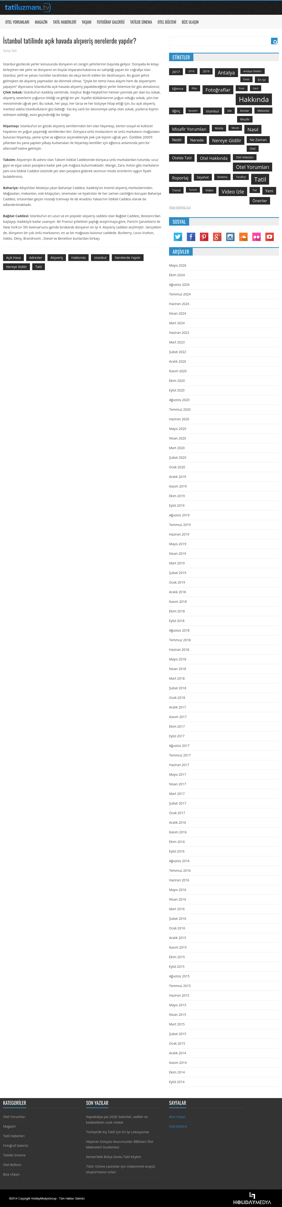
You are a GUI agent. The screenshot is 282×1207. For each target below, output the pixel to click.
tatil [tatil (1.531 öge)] (260, 179)
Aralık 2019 (177, 476)
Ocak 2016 (177, 928)
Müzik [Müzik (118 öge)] (235, 128)
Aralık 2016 (177, 822)
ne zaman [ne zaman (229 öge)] (258, 139)
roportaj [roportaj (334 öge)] (180, 178)
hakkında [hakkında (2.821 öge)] (254, 99)
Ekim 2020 (177, 380)
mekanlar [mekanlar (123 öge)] (263, 110)
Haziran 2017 (179, 765)
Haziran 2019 (179, 534)
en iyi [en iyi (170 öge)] (262, 80)
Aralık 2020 (177, 361)
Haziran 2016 (179, 880)
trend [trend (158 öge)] (176, 190)
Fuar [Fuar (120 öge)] (241, 88)
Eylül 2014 (176, 1082)
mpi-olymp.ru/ (180, 207)
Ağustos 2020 (179, 400)
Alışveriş (57, 257)
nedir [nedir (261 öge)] (177, 139)
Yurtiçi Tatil (10, 50)
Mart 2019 (177, 563)
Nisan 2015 (177, 1014)
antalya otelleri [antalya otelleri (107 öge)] (252, 71)
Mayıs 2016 (177, 889)
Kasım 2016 (178, 832)
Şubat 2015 (177, 1034)
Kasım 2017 (178, 717)
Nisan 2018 (177, 669)
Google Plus (217, 237)
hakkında (78, 257)
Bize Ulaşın (190, 22)
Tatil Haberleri (64, 22)
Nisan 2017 (177, 784)
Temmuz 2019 (180, 524)
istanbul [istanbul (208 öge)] (212, 111)
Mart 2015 (177, 1024)
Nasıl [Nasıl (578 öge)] (252, 129)
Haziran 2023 (179, 332)
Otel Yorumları (17, 22)
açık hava (13, 257)
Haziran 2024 (179, 304)
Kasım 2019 (178, 486)
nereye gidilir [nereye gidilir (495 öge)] (226, 140)
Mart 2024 (177, 323)
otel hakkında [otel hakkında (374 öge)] (214, 158)
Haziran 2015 (179, 995)
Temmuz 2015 (180, 985)
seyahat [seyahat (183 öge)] (203, 177)
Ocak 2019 (177, 582)
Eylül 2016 (176, 851)
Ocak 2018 (177, 697)
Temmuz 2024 (180, 294)
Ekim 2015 (177, 957)
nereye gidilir (16, 266)
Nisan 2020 (177, 438)
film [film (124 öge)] (194, 88)
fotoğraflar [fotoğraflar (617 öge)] (218, 89)
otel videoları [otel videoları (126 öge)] (244, 157)
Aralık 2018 (177, 592)
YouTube (269, 237)
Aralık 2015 (177, 937)
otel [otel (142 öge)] (253, 149)
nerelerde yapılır (128, 257)
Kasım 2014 (178, 1062)
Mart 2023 (177, 342)
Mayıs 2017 (177, 774)
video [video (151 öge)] (209, 190)
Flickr (256, 237)
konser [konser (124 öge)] (244, 110)
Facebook (191, 237)
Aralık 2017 (177, 707)
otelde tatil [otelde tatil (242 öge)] (182, 157)
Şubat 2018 (177, 688)
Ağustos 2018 (179, 630)
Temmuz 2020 (180, 409)
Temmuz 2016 (180, 870)
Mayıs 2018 (177, 659)
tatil (38, 266)
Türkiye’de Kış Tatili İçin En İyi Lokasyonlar (117, 1132)
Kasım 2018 (178, 601)
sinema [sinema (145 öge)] (222, 177)
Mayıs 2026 (177, 265)
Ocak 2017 (177, 813)
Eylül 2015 (176, 966)
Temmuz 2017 (180, 755)
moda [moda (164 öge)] (219, 128)
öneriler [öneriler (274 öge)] (260, 200)
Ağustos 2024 (179, 284)
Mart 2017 (177, 793)
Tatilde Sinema (141, 22)
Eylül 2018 (176, 620)
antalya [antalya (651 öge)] (226, 72)
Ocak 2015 (177, 1043)
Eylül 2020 (176, 390)
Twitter (178, 237)
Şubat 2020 (177, 457)
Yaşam (86, 22)
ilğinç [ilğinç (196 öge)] (176, 111)
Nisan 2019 (177, 553)
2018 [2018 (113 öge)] (191, 71)
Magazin (41, 22)
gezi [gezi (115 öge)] (255, 88)
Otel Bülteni (167, 22)
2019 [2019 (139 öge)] (206, 71)
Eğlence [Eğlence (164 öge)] (177, 88)
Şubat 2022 (177, 352)
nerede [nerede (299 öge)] (197, 140)
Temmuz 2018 (180, 640)
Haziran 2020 (179, 419)
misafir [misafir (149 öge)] (245, 119)
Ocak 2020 (177, 467)
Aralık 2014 (177, 1053)
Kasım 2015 (178, 947)
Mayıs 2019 (177, 544)
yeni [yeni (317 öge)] (269, 191)
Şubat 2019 (177, 572)
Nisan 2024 (177, 313)
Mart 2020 (177, 448)
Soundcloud (243, 237)
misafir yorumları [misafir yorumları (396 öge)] (189, 129)
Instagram (230, 237)
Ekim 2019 (177, 496)
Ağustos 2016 (179, 861)
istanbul (100, 257)
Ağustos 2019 (179, 515)
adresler (35, 257)
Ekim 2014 (177, 1072)
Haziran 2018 (179, 649)
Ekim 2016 (177, 841)
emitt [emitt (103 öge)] (246, 79)
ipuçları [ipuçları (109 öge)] (193, 110)
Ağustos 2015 (179, 976)
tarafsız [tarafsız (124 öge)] (241, 177)
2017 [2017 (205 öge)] (176, 71)
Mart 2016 (177, 909)
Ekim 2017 (177, 726)
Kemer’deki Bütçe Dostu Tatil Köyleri (113, 1157)
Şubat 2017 (177, 803)
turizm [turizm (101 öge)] (193, 189)
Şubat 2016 (177, 918)
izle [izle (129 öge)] (229, 111)
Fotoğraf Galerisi (111, 22)
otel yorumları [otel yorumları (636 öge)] (252, 167)
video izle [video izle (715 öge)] (233, 191)
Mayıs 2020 (177, 428)
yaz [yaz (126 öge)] (255, 190)
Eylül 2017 (176, 736)
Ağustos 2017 (179, 745)
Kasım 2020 (178, 371)
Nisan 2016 (177, 899)
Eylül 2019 (176, 505)
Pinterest (204, 237)
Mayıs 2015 (177, 1005)
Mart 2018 (177, 678)
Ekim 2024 (177, 275)
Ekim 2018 (177, 611)
